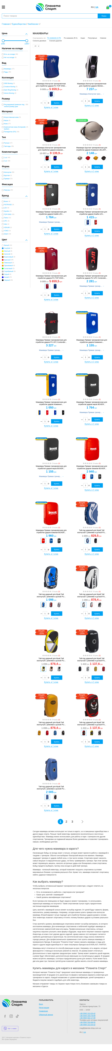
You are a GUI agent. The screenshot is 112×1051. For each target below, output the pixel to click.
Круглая (7, 175)
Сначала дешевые (39, 41)
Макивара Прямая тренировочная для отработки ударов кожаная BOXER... (91, 467)
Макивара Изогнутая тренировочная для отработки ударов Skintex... (91, 85)
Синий (6, 277)
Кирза (6, 120)
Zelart (6, 234)
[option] (51, 94)
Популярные (92, 38)
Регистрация (44, 1008)
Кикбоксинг (33, 24)
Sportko (6, 211)
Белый (6, 245)
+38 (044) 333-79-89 (87, 1016)
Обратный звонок (46, 1015)
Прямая (7, 179)
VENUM (7, 227)
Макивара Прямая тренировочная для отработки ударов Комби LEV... (51, 213)
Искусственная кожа (11, 117)
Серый (6, 274)
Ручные (6, 143)
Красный (7, 260)
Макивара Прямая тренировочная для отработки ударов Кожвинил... (91, 341)
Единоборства (19, 24)
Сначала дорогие (55, 41)
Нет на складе (9, 57)
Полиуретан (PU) (10, 132)
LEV (5, 208)
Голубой (7, 248)
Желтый (7, 251)
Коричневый (8, 257)
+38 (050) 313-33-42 (87, 1013)
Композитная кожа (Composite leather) (15, 128)
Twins (6, 218)
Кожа (6, 124)
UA (96, 7)
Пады (6, 72)
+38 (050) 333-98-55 (87, 1022)
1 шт (5, 157)
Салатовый (8, 268)
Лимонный (8, 263)
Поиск (103, 16)
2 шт (5, 161)
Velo (5, 224)
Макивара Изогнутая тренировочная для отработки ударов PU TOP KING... (51, 85)
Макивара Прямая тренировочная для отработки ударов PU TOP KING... (51, 277)
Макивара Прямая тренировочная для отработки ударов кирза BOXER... (91, 403)
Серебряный (8, 271)
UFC (5, 221)
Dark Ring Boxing (10, 90)
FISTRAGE (8, 205)
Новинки (103, 38)
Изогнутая (7, 172)
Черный (7, 280)
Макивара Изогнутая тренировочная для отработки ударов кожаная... (51, 149)
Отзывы (56, 81)
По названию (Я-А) (71, 38)
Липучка (7, 190)
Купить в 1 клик (51, 107)
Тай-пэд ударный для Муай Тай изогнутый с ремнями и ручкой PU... (91, 531)
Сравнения (43, 1011)
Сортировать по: (39, 38)
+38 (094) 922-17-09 (87, 1018)
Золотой (7, 254)
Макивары (7, 69)
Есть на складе (9, 54)
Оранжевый (8, 265)
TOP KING (7, 214)
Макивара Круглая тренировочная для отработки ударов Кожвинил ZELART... (91, 149)
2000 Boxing (8, 83)
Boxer (6, 201)
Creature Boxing (9, 86)
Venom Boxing (9, 93)
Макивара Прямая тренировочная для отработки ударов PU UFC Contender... (91, 277)
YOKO (6, 231)
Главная (6, 24)
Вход (41, 1004)
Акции (82, 38)
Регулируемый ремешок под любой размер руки (14, 105)
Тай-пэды (7, 146)
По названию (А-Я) (54, 38)
